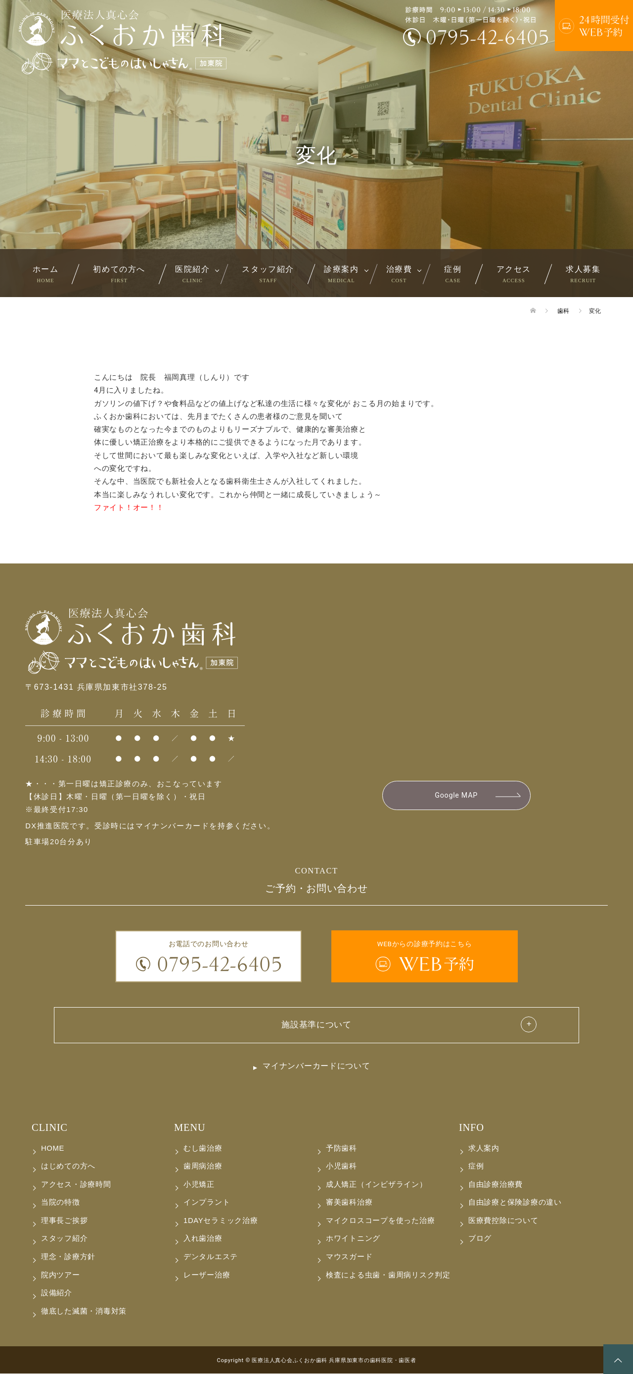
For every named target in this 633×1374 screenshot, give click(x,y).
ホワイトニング (353, 1239)
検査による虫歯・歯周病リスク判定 (388, 1275)
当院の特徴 (60, 1203)
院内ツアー (60, 1275)
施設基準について (316, 1024)
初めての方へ (119, 273)
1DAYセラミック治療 (220, 1221)
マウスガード (349, 1257)
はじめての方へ (68, 1166)
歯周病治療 (203, 1166)
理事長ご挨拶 (64, 1221)
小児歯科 (341, 1166)
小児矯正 (199, 1185)
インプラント (206, 1203)
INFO (471, 1127)
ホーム (46, 273)
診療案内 (341, 273)
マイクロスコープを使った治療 (380, 1221)
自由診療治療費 (495, 1185)
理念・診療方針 (68, 1257)
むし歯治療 (203, 1149)
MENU (189, 1127)
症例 (452, 273)
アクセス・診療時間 (76, 1185)
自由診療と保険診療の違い (515, 1203)
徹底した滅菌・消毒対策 (84, 1311)
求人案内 (483, 1149)
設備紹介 (56, 1293)
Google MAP (456, 795)
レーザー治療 (206, 1275)
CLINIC (50, 1127)
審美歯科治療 (349, 1203)
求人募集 (583, 273)
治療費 (399, 273)
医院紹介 (192, 273)
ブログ (480, 1239)
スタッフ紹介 (268, 273)
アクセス (514, 273)
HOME (52, 1149)
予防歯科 (341, 1149)
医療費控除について (503, 1221)
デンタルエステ (210, 1257)
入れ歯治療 (203, 1239)
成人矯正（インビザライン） (376, 1185)
